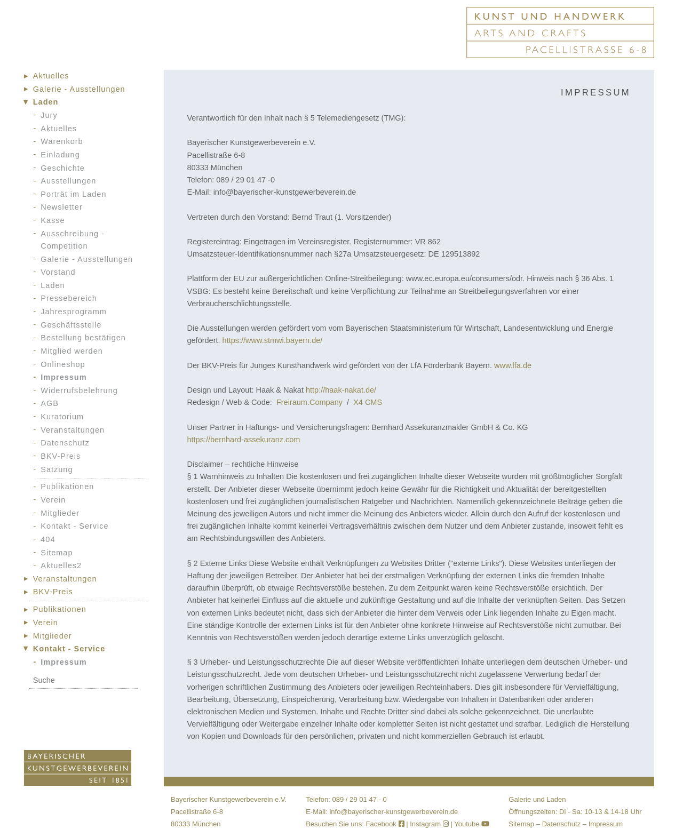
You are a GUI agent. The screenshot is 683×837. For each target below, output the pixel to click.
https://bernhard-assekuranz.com (243, 439)
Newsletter (62, 207)
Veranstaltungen (73, 430)
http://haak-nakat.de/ (341, 390)
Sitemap (57, 552)
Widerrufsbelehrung (79, 390)
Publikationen (67, 486)
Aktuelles (51, 75)
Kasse (53, 220)
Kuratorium (62, 416)
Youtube (471, 824)
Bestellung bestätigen (83, 337)
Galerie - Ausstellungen (79, 89)
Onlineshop (63, 364)
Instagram (429, 824)
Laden (46, 102)
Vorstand (58, 272)
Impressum (63, 377)
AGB (50, 403)
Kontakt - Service (74, 526)
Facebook (386, 824)
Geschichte (63, 168)
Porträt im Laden (73, 194)
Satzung (57, 469)
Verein (53, 500)
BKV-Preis (61, 456)
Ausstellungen (68, 181)
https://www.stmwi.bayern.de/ (273, 340)
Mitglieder (60, 513)
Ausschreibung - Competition (73, 239)
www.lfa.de (512, 365)
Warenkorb (62, 141)
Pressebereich (69, 298)
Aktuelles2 (61, 565)
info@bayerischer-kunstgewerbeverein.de (393, 812)
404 (48, 539)
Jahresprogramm (74, 311)
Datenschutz (65, 443)
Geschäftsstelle (71, 325)
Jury (49, 115)
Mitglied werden (72, 351)
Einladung (60, 154)
